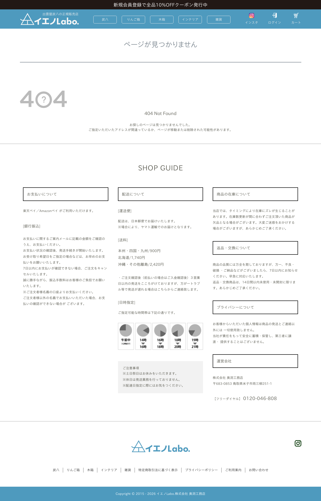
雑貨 (218, 19)
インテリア (190, 19)
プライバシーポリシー (201, 470)
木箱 (162, 19)
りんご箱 (133, 19)
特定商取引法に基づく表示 (158, 470)
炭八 (105, 19)
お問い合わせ (258, 470)
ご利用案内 (233, 470)
